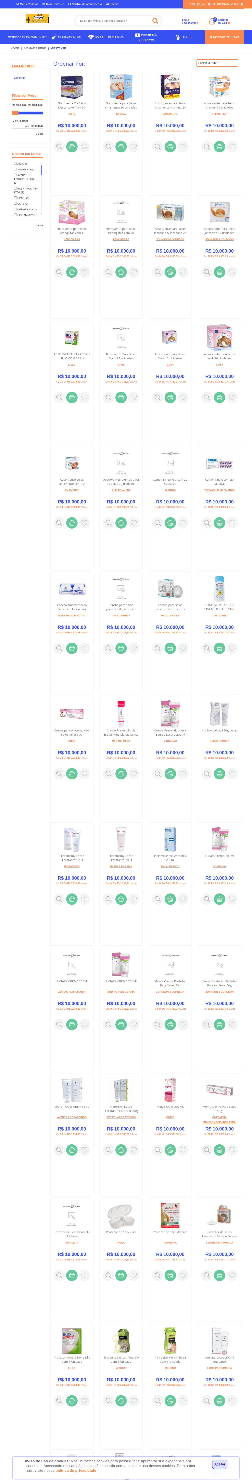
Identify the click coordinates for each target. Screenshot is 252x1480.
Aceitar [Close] (219, 1464)
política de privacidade (76, 1470)
